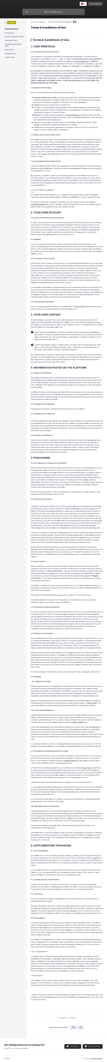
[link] (10, 22)
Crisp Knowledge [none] (96, 1058)
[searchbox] (53, 12)
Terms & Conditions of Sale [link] (14, 36)
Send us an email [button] (94, 1046)
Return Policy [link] (9, 50)
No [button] (81, 1027)
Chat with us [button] (74, 1046)
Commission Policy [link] (11, 40)
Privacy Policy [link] (9, 33)
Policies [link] (42, 22)
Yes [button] (73, 1027)
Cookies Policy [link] (10, 57)
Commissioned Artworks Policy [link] (13, 45)
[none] (83, 4)
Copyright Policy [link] (10, 53)
